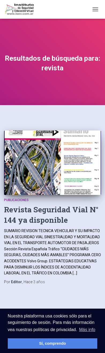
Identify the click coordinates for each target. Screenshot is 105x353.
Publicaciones (16, 200)
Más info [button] (87, 329)
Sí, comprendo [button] (52, 343)
